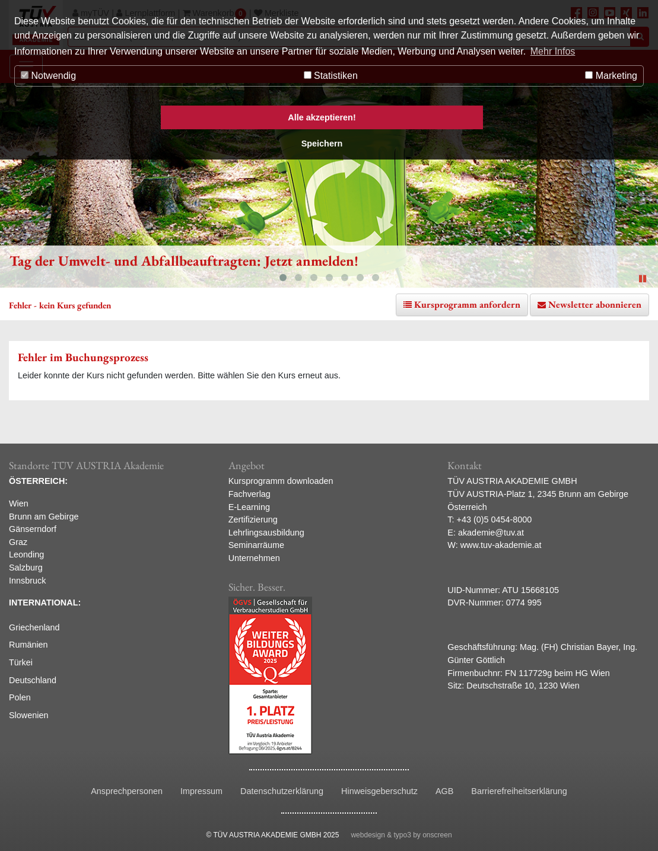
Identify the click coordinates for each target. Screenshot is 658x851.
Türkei (21, 662)
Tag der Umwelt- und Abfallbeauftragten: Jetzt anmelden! (183, 260)
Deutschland (32, 680)
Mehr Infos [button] (553, 51)
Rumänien (28, 644)
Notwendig (48, 76)
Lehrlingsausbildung (266, 532)
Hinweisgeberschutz (379, 791)
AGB (444, 791)
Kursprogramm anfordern (467, 304)
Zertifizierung (253, 519)
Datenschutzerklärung (281, 791)
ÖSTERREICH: (38, 481)
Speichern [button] (322, 143)
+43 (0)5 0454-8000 (494, 519)
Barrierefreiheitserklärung (519, 791)
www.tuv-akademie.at (501, 545)
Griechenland (34, 627)
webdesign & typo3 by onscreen (401, 835)
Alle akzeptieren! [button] (321, 117)
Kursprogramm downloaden (280, 481)
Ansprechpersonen (127, 791)
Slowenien (28, 715)
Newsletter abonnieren (594, 304)
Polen (20, 697)
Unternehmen (254, 558)
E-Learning (249, 507)
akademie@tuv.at (491, 532)
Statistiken (331, 76)
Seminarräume (256, 545)
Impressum (201, 791)
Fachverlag (249, 494)
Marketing (611, 76)
